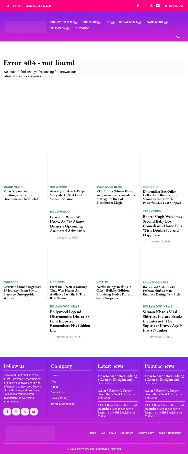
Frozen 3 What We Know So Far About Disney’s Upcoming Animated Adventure (68, 223)
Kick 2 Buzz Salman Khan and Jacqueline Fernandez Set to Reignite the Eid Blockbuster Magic (116, 197)
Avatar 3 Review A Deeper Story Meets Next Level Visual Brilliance (68, 195)
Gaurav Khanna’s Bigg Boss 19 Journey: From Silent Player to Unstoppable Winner (22, 292)
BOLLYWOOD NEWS (109, 187)
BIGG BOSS (10, 282)
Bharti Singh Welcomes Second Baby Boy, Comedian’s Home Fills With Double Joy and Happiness (162, 226)
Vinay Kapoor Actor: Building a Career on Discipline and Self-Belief (20, 195)
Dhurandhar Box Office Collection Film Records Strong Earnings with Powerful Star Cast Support (162, 197)
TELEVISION (152, 211)
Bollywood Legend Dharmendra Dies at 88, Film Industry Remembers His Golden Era (70, 321)
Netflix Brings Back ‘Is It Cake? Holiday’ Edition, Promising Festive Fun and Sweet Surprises (114, 292)
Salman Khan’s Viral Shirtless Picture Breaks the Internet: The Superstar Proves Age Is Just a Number (163, 321)
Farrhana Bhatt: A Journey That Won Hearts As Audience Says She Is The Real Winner (68, 292)
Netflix (102, 282)
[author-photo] (53, 237)
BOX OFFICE (151, 187)
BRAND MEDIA (13, 187)
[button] (178, 36)
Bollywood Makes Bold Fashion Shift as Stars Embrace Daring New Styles (162, 291)
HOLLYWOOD (58, 187)
